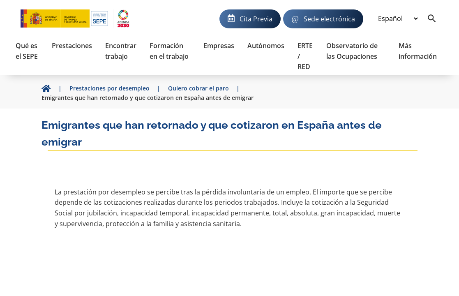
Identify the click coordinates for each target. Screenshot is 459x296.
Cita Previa (256, 18)
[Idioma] (397, 19)
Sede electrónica (329, 18)
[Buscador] (431, 18)
